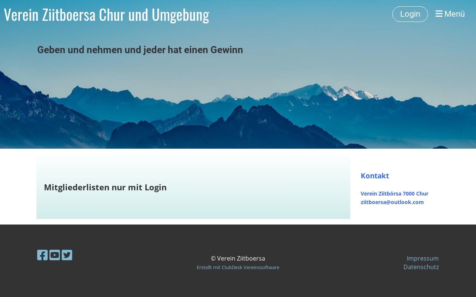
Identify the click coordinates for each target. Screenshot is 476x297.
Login (410, 14)
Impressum (423, 258)
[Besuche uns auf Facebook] (42, 255)
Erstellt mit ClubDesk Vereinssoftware (238, 267)
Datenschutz (421, 267)
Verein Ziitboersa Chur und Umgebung (106, 14)
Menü (450, 14)
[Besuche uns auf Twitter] (67, 255)
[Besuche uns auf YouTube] (54, 255)
